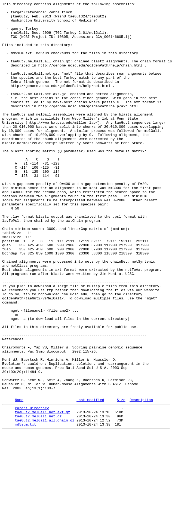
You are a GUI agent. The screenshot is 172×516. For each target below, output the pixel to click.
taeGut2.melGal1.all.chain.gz (44, 502)
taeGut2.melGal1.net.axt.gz (42, 492)
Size (121, 478)
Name (19, 478)
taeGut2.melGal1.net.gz (38, 497)
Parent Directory (32, 487)
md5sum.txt (25, 507)
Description (141, 478)
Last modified (90, 478)
